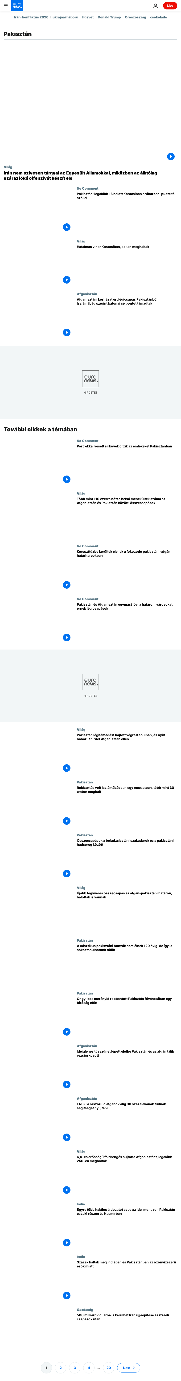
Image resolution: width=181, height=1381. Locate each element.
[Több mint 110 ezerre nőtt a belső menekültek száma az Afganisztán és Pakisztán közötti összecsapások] (127, 517)
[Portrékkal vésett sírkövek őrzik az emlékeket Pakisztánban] (127, 465)
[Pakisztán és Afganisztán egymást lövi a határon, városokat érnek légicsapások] (127, 623)
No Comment (88, 188)
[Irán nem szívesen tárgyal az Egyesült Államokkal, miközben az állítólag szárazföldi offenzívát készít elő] (90, 175)
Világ (8, 167)
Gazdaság (85, 1309)
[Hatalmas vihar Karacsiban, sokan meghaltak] (127, 265)
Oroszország (135, 17)
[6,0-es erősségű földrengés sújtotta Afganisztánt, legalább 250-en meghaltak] (127, 1175)
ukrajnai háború (65, 17)
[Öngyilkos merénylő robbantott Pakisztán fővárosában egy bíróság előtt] (127, 1017)
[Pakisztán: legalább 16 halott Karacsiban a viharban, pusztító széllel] (127, 212)
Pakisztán (85, 782)
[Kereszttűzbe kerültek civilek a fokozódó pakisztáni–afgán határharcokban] (127, 570)
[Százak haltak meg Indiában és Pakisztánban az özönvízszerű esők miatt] (127, 1281)
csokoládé (158, 17)
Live (170, 6)
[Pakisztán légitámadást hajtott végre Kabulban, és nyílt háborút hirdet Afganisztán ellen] (127, 753)
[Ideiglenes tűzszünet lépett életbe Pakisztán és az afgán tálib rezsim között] (127, 1070)
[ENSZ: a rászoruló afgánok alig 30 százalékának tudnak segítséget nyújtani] (127, 1123)
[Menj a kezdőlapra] (17, 5)
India (81, 1204)
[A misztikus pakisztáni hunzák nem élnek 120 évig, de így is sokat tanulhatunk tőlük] (127, 965)
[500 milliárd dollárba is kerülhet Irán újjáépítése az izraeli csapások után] (127, 1334)
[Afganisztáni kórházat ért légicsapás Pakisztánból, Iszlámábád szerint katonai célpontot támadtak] (127, 318)
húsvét (88, 17)
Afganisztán (87, 294)
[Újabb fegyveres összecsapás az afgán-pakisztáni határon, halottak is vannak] (127, 912)
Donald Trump (109, 17)
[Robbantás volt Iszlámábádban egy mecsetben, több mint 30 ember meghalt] (127, 806)
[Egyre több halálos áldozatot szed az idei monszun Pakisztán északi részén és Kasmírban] (127, 1228)
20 (109, 1368)
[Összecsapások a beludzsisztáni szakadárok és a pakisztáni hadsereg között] (127, 859)
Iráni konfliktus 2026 (31, 17)
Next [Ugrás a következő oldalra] (126, 1368)
